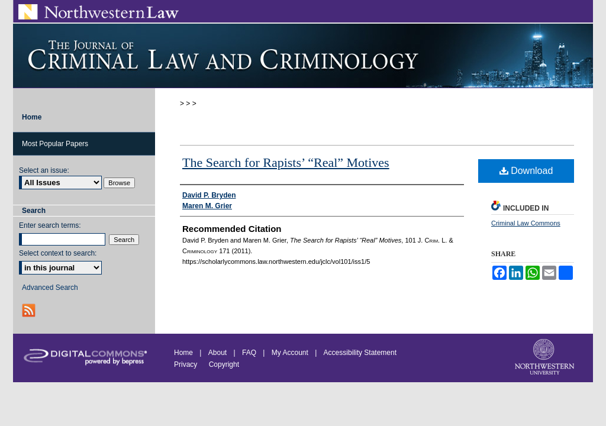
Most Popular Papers (55, 144)
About (217, 352)
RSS (30, 310)
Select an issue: (44, 170)
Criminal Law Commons (525, 223)
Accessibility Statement (360, 352)
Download (526, 171)
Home (183, 352)
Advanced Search (50, 287)
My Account (290, 352)
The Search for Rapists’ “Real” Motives (285, 162)
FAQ (249, 352)
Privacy (186, 364)
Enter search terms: (50, 225)
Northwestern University (545, 358)
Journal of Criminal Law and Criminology (303, 56)
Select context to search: (57, 253)
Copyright (224, 364)
